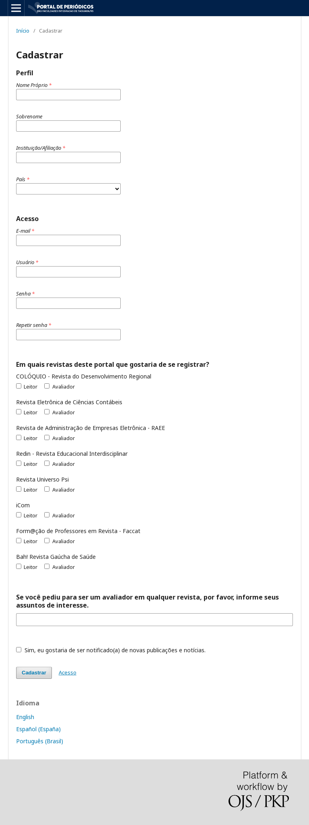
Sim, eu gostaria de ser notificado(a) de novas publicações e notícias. (111, 650)
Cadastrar (34, 673)
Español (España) (38, 729)
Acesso (67, 672)
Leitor (26, 386)
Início (22, 30)
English (25, 717)
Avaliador (59, 386)
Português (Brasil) (39, 741)
